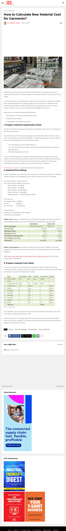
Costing (11, 11)
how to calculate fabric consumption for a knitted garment (28, 256)
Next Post (60, 386)
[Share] (60, 23)
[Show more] (41, 336)
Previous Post (7, 386)
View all (59, 344)
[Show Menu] (2, 2)
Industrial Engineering (20, 329)
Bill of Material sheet (11, 168)
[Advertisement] (33, 42)
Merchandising (32, 329)
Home (6, 11)
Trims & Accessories (43, 329)
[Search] (63, 2)
